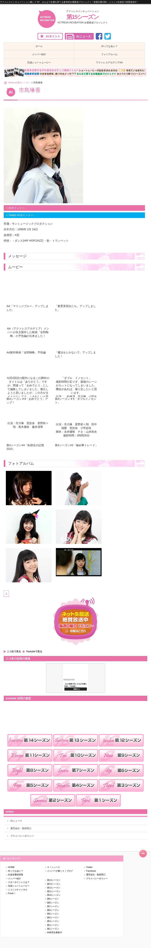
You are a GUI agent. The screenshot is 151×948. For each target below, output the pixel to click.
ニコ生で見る (14, 651)
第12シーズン (53, 887)
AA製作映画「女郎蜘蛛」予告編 (26, 352)
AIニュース (16, 820)
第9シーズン (53, 899)
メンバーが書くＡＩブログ (60, 871)
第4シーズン (23, 82)
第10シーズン (53, 895)
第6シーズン (53, 910)
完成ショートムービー (18, 886)
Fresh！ (12, 893)
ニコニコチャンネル (17, 889)
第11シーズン (53, 891)
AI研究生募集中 (54, 932)
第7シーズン (53, 906)
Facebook (91, 871)
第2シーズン (53, 925)
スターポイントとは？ (18, 882)
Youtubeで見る (34, 651)
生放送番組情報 (15, 874)
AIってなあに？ (15, 871)
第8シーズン (53, 902)
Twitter (89, 867)
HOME (11, 867)
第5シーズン (53, 914)
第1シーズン (53, 929)
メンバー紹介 (14, 878)
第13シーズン (53, 884)
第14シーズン (53, 880)
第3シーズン (53, 921)
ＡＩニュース (53, 867)
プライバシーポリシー (22, 836)
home (11, 82)
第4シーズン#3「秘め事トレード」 (76, 445)
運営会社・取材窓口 (20, 828)
